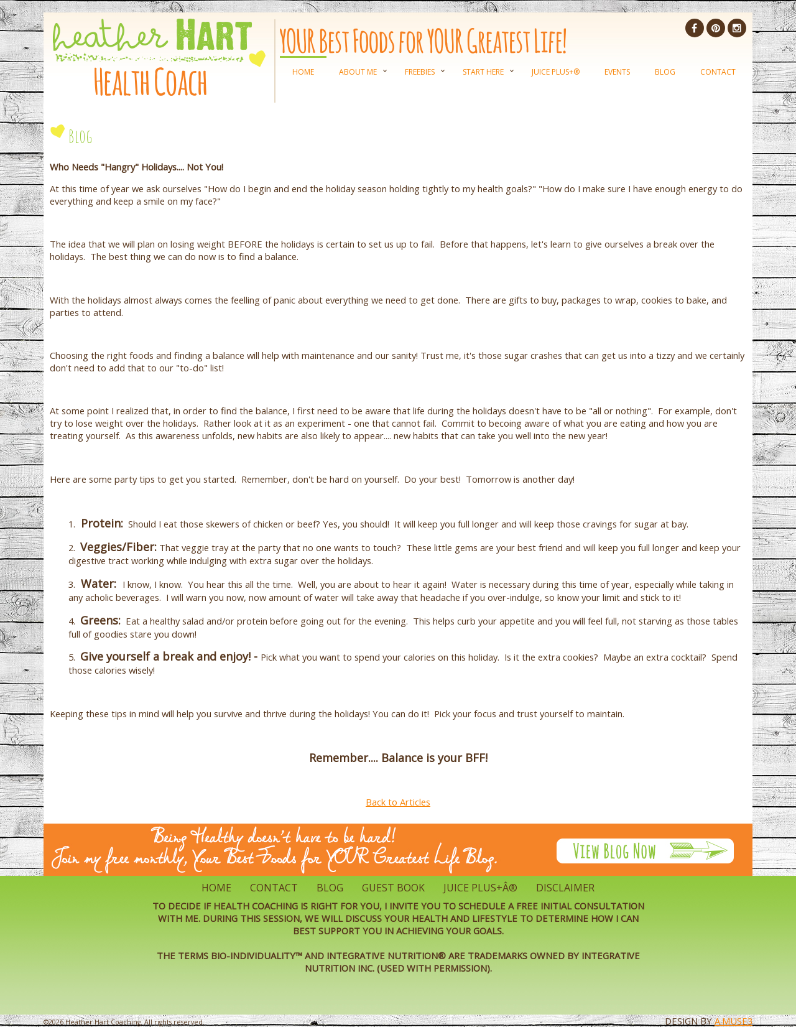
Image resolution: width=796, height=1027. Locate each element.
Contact (718, 72)
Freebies (420, 72)
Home (303, 72)
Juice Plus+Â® (480, 888)
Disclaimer (565, 888)
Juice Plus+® (556, 72)
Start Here (483, 72)
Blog (665, 72)
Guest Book (393, 888)
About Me (358, 72)
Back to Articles (398, 802)
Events (617, 72)
